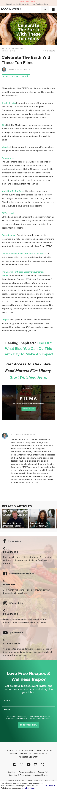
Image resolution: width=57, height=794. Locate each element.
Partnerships (40, 754)
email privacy (21, 718)
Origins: (5, 319)
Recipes (19, 750)
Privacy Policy (43, 772)
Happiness (17, 48)
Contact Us (25, 754)
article (6, 48)
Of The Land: (8, 213)
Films (49, 750)
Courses (9, 750)
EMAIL (7, 709)
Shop (13, 754)
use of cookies (27, 788)
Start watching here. (28, 377)
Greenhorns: (8, 158)
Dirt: (4, 125)
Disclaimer (12, 772)
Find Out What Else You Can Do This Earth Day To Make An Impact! (28, 348)
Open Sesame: (9, 235)
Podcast (29, 750)
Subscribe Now (28, 725)
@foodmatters (14, 541)
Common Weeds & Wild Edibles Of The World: (24, 253)
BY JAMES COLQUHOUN (23, 434)
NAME (7, 700)
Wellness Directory (28, 757)
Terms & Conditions (27, 772)
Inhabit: (6, 147)
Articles (41, 750)
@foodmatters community (21, 574)
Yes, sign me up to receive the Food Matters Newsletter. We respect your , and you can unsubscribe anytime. (28, 717)
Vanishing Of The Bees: (13, 191)
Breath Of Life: (9, 103)
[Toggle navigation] (53, 9)
